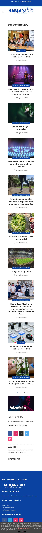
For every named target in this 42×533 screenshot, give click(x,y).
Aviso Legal (5, 505)
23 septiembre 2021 (21, 387)
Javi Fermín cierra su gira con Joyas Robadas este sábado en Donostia (21, 91)
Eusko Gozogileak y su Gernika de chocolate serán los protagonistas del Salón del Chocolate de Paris (21, 309)
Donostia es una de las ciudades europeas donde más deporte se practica (21, 201)
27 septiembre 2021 (21, 60)
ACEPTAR (22, 531)
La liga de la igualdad (21, 271)
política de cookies (24, 528)
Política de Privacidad (9, 510)
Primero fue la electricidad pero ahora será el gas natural (21, 164)
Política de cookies (8, 507)
